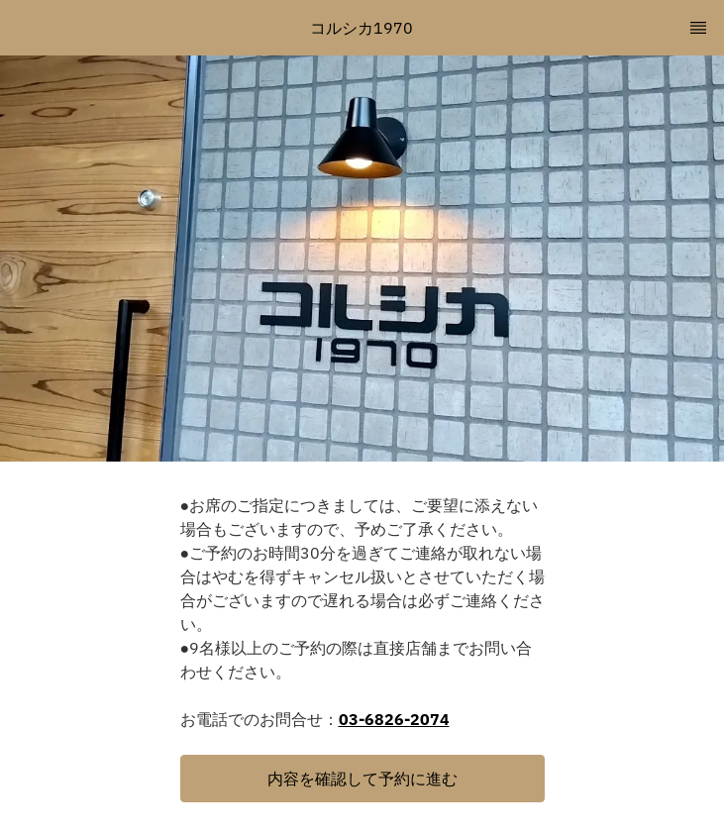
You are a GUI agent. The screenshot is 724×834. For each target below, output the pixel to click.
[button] (362, 778)
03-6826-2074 (394, 719)
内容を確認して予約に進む (362, 778)
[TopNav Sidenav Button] (698, 27)
